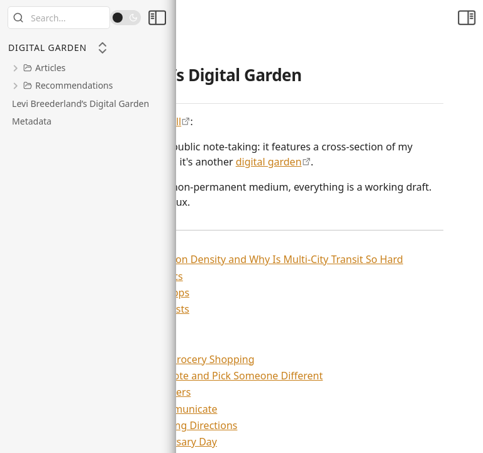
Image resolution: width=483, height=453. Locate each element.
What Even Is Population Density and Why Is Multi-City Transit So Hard (230, 259)
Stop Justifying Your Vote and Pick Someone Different (190, 376)
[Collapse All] (102, 48)
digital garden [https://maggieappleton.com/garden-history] (269, 162)
